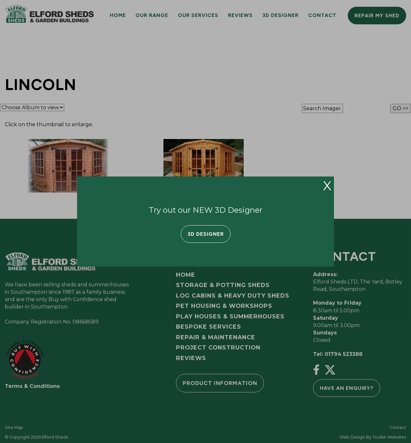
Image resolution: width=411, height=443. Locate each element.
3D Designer (206, 234)
